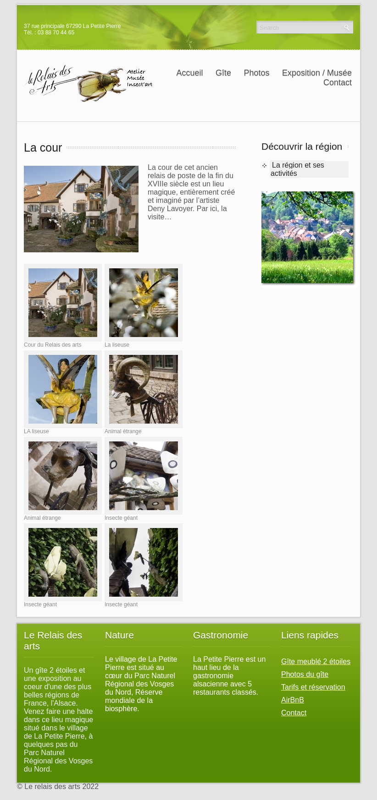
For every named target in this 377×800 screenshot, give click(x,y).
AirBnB (292, 700)
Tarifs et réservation (313, 687)
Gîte (226, 72)
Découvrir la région (301, 146)
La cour (43, 147)
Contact (337, 82)
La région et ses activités (297, 169)
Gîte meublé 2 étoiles (315, 661)
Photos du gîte (304, 674)
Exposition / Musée (319, 72)
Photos (256, 72)
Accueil (189, 72)
